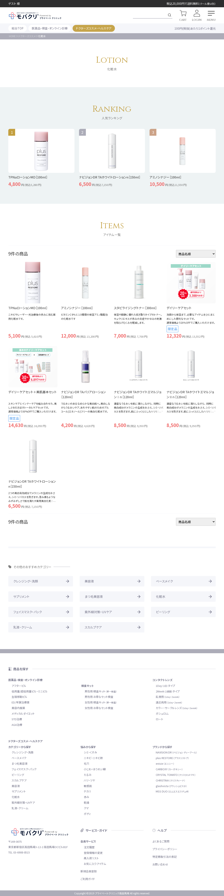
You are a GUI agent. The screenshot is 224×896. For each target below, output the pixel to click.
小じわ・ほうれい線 (95, 769)
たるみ (87, 775)
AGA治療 (17, 725)
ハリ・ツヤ (89, 780)
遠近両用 (169, 702)
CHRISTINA (170, 780)
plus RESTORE (172, 758)
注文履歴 (89, 847)
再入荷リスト (91, 858)
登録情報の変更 (93, 853)
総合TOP (17, 28)
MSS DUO (172, 791)
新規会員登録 (88, 871)
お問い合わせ (160, 864)
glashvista (171, 786)
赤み (86, 797)
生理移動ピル (19, 697)
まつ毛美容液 (94, 596)
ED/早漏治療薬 (20, 702)
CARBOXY (169, 769)
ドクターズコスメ (27, 36)
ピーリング (163, 612)
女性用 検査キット (101, 702)
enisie (165, 763)
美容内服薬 (18, 708)
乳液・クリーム (22, 627)
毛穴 (86, 763)
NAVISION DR (176, 752)
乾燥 (86, 802)
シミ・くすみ (90, 752)
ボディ (87, 814)
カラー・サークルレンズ (177, 708)
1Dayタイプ (165, 686)
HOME (12, 36)
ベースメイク (164, 581)
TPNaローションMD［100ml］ (28, 308)
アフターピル (19, 686)
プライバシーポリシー (164, 849)
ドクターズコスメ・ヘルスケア (94, 28)
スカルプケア (93, 627)
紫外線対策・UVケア (98, 612)
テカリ (87, 791)
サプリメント (21, 596)
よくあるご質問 (160, 841)
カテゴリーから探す (19, 747)
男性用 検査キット (101, 691)
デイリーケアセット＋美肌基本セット (32, 392)
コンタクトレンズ (162, 680)
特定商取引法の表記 (164, 857)
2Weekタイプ (168, 691)
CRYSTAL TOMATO (176, 775)
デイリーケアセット (179, 308)
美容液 (89, 581)
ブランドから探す (162, 747)
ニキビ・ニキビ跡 (93, 758)
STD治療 (17, 719)
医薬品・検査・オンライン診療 (50, 28)
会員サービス (88, 841)
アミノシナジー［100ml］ (77, 308)
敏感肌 (88, 786)
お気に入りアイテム (95, 864)
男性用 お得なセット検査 (99, 697)
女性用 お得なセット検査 (99, 708)
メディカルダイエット (23, 713)
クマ (86, 808)
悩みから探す (88, 747)
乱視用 (168, 697)
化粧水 (160, 596)
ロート (159, 719)
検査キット (87, 686)
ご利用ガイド (87, 879)
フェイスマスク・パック (27, 612)
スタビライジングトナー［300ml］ (135, 308)
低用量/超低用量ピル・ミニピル (30, 691)
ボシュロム (162, 713)
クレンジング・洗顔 (25, 581)
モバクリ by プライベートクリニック (35, 15)
